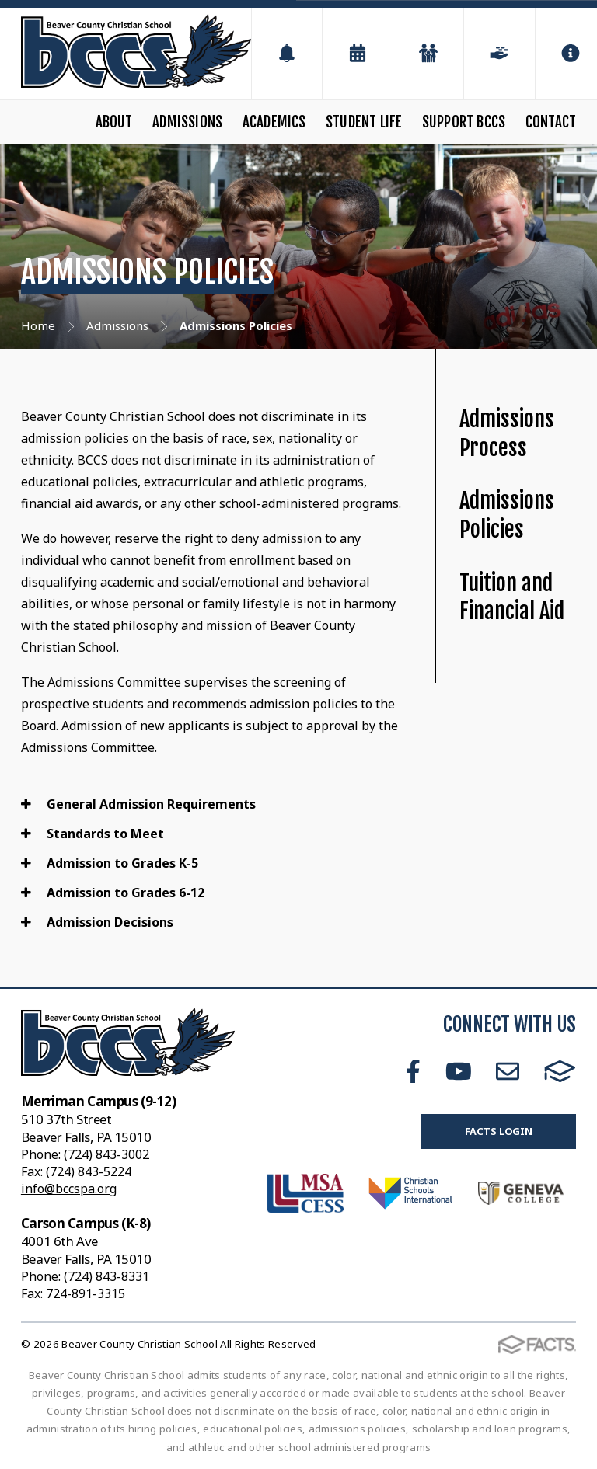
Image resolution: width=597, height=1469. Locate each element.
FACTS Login (499, 1131)
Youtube (458, 1071)
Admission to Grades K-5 (109, 863)
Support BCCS (463, 122)
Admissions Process (506, 433)
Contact (550, 122)
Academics (274, 122)
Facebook (413, 1071)
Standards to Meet (92, 833)
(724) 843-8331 (106, 1276)
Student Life (364, 122)
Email (507, 1071)
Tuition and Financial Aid (511, 597)
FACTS (560, 1071)
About (114, 122)
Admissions (187, 122)
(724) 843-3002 (106, 1154)
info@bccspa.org (69, 1188)
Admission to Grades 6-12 (112, 892)
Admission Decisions (97, 922)
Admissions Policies (506, 515)
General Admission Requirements (138, 804)
